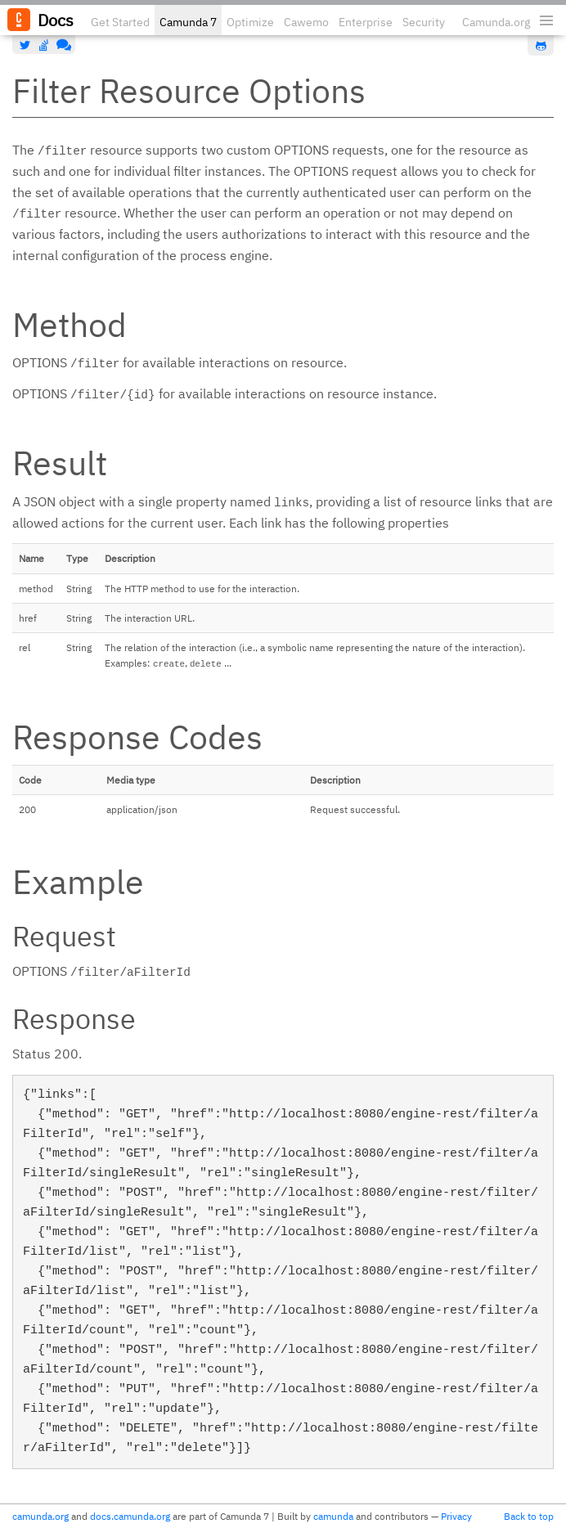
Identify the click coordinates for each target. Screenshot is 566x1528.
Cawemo (306, 22)
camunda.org (40, 1516)
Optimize (250, 22)
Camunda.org (496, 22)
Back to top (529, 1516)
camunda (333, 1516)
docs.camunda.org (130, 1516)
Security (423, 22)
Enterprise (366, 22)
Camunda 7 (188, 22)
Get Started (120, 22)
